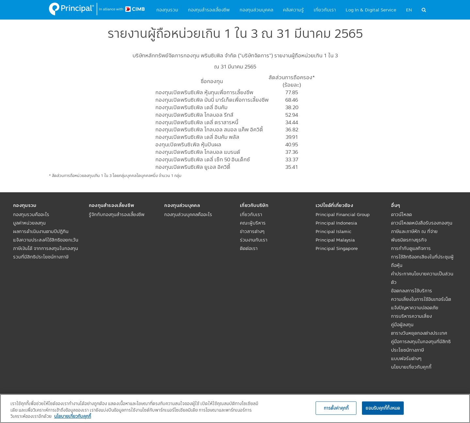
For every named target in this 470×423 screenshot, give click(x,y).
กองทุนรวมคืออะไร (31, 214)
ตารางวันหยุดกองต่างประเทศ (419, 333)
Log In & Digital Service (371, 10)
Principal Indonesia (336, 223)
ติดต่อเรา (249, 248)
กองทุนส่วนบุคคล (256, 10)
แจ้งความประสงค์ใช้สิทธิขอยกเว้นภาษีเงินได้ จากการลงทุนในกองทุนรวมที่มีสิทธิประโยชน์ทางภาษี (45, 248)
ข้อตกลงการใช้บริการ (411, 290)
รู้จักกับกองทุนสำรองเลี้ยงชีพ (117, 214)
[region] (235, 408)
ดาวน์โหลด (401, 214)
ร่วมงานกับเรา (253, 240)
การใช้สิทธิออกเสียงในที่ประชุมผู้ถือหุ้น (422, 261)
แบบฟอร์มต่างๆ (406, 358)
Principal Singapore (337, 248)
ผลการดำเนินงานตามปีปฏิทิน (41, 231)
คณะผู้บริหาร (253, 223)
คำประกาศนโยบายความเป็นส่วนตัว (422, 277)
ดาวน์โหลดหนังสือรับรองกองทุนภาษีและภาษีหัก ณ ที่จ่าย (421, 227)
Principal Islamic (334, 231)
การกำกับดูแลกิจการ (411, 248)
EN (409, 10)
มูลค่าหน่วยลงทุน (29, 223)
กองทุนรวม (167, 10)
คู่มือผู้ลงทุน (402, 324)
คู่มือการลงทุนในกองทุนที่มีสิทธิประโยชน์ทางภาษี (421, 345)
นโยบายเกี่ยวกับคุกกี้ (411, 367)
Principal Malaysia (335, 240)
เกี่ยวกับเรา (325, 10)
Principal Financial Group (343, 214)
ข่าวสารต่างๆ (252, 231)
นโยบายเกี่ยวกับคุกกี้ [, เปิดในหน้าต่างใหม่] (72, 416)
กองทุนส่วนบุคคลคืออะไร (188, 214)
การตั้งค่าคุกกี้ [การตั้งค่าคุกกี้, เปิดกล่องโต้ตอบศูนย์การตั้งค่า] (336, 408)
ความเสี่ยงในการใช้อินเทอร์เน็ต (421, 299)
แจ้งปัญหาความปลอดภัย (414, 307)
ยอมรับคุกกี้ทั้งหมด (383, 408)
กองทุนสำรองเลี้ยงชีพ (209, 10)
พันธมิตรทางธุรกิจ (409, 240)
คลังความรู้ (293, 10)
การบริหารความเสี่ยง (411, 316)
